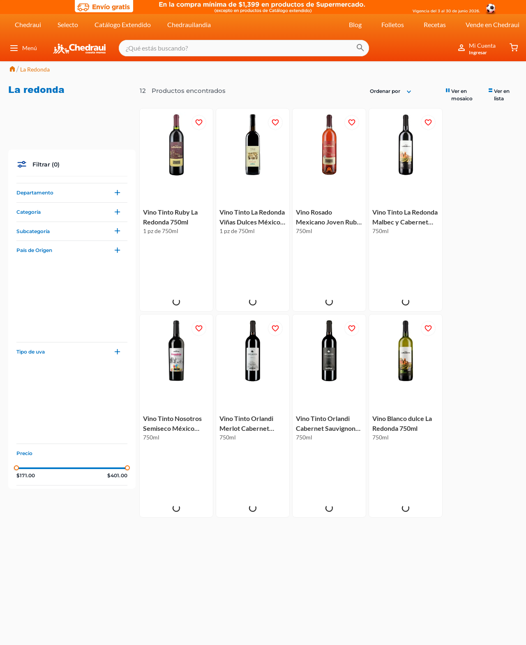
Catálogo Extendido (123, 24)
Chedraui (28, 24)
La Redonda (35, 69)
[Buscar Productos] (353, 48)
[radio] (462, 94)
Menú (23, 48)
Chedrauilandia (189, 24)
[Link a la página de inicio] (12, 70)
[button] (71, 152)
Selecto (68, 24)
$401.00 (117, 435)
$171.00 (25, 435)
